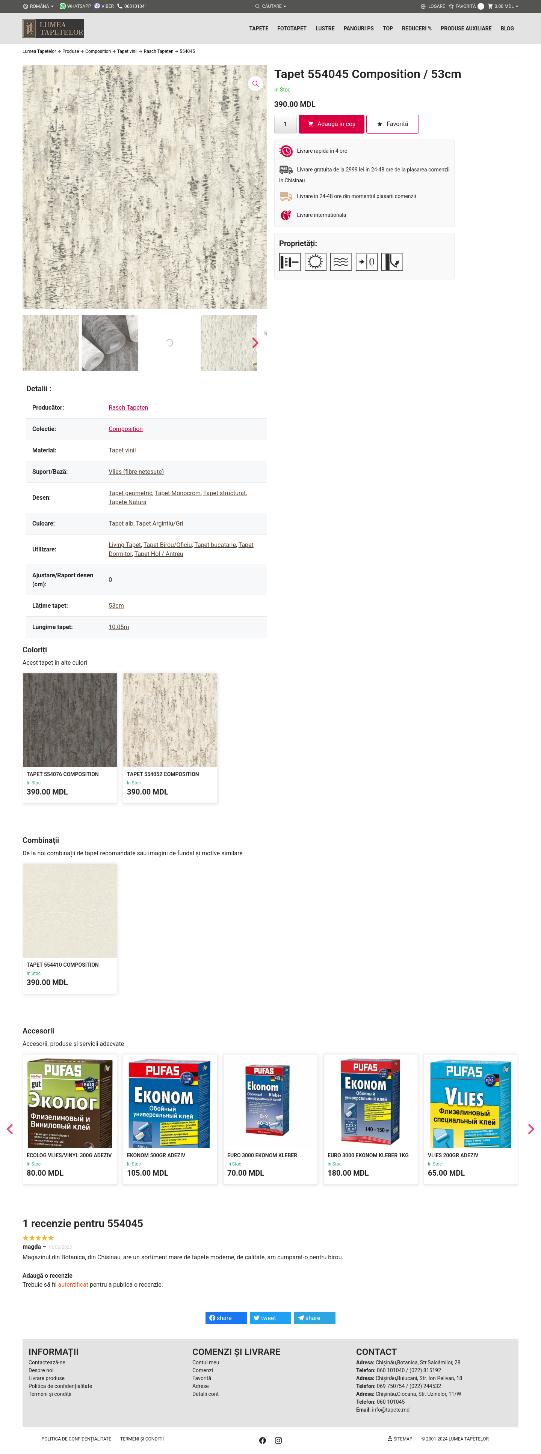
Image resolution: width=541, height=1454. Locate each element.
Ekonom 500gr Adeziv (156, 1155)
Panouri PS (359, 29)
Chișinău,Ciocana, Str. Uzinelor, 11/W (418, 1394)
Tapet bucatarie (215, 544)
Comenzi (202, 1370)
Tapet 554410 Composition (63, 965)
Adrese (200, 1386)
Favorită (201, 1378)
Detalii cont (205, 1394)
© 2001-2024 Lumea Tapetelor (455, 1439)
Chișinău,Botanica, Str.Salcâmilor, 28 (418, 1362)
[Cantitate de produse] (285, 124)
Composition (126, 429)
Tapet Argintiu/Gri (159, 523)
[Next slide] (255, 343)
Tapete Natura (128, 502)
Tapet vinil (122, 450)
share (220, 1318)
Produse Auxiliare (466, 29)
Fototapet (292, 29)
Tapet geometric (130, 493)
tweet (265, 1318)
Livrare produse (47, 1378)
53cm (116, 605)
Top (388, 29)
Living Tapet (125, 544)
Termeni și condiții (50, 1394)
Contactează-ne (47, 1362)
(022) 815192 (425, 1370)
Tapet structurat (224, 493)
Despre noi (41, 1370)
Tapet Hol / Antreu (158, 553)
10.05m (119, 627)
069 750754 (391, 1386)
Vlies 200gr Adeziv (453, 1155)
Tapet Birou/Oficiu (168, 544)
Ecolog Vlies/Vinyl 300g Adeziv (69, 1155)
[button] (51, 343)
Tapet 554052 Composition (163, 774)
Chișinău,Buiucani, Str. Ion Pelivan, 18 (419, 1378)
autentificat (73, 1284)
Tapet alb (121, 523)
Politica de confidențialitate (60, 1386)
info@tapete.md (391, 1410)
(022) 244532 (425, 1386)
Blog (507, 29)
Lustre (325, 29)
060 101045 (391, 1402)
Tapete (258, 29)
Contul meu (205, 1362)
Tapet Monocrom (178, 493)
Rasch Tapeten (128, 407)
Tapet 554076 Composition (63, 774)
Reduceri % (417, 29)
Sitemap (400, 1439)
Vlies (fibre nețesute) (136, 471)
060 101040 (391, 1370)
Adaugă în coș (331, 124)
